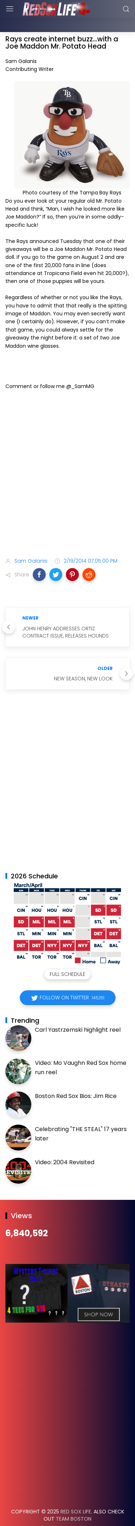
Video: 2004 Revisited (64, 1144)
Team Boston (73, 1500)
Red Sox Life (75, 1493)
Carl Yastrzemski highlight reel (78, 1012)
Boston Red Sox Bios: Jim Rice (76, 1078)
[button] (39, 556)
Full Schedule (67, 956)
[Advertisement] (67, 457)
